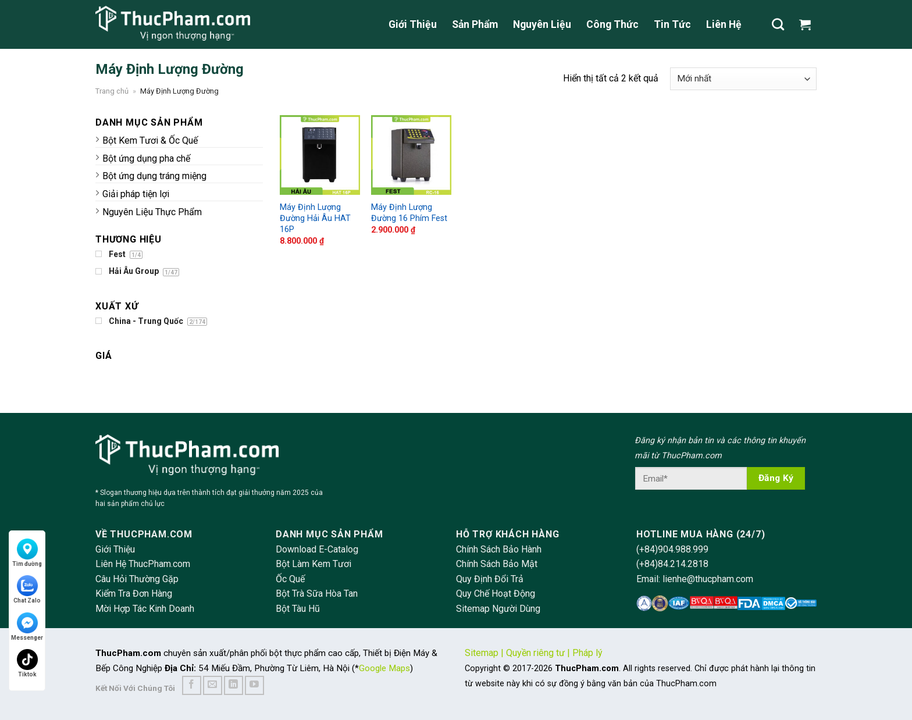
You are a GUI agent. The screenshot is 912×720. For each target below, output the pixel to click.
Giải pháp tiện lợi (135, 193)
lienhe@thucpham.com (707, 578)
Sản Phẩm (475, 24)
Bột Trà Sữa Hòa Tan (317, 593)
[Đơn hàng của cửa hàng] (743, 78)
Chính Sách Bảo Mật (496, 563)
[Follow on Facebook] (191, 685)
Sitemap (481, 652)
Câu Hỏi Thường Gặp (137, 578)
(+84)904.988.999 (672, 549)
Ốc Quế (290, 578)
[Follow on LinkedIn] (233, 685)
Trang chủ (112, 91)
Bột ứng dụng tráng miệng (154, 175)
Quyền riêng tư (535, 652)
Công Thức (612, 24)
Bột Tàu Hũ (298, 608)
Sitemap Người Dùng (498, 608)
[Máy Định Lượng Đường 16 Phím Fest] (411, 155)
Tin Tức (672, 24)
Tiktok (27, 663)
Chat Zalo (27, 589)
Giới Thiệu (413, 24)
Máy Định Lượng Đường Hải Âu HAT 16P (315, 218)
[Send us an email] (212, 685)
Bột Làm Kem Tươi (313, 563)
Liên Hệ (724, 24)
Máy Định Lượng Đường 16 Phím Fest (409, 212)
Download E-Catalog (317, 549)
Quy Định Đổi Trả (489, 578)
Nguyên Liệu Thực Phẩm (152, 212)
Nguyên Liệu (542, 24)
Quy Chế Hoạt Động (495, 593)
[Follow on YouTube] (254, 685)
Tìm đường (27, 553)
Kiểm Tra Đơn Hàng (133, 593)
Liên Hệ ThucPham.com (142, 563)
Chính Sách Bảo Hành (499, 549)
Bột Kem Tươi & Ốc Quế (150, 140)
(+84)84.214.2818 (672, 563)
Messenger (27, 626)
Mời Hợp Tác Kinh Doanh (144, 608)
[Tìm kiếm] (778, 24)
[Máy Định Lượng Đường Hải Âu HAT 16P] (319, 155)
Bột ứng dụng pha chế (146, 158)
